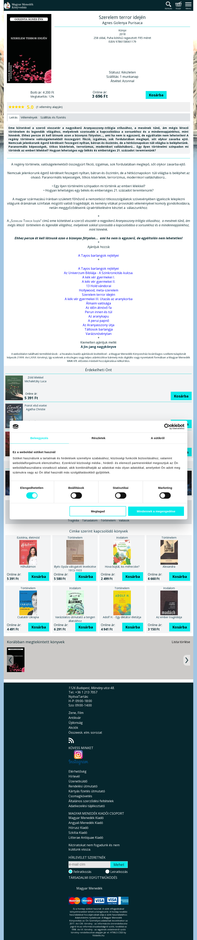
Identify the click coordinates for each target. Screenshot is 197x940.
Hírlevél (74, 776)
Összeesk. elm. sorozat (85, 732)
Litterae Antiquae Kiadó (85, 837)
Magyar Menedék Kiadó (86, 818)
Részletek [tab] (98, 437)
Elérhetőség (77, 771)
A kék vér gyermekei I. (98, 277)
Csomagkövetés (80, 796)
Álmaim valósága (98, 303)
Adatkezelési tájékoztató (86, 806)
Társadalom (90, 520)
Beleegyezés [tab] (39, 437)
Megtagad (98, 511)
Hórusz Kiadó (78, 827)
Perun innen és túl (98, 312)
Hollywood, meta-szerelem (98, 290)
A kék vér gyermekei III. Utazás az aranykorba (98, 299)
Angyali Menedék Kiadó (85, 823)
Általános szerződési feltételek (91, 801)
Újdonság (75, 722)
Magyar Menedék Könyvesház (18, 7)
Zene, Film (75, 713)
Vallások (124, 520)
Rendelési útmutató (83, 786)
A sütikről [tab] (158, 437)
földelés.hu (98, 935)
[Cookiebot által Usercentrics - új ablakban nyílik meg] (167, 426)
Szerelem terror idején (98, 294)
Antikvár (74, 718)
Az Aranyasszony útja (98, 325)
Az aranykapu (98, 316)
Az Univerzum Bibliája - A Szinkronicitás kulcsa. (98, 273)
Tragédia (73, 520)
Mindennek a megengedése (156, 511)
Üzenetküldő (77, 781)
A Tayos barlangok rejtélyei (98, 255)
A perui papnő (98, 320)
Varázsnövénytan (99, 333)
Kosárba (156, 95)
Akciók (73, 727)
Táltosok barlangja (98, 329)
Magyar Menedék (89, 888)
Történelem (108, 520)
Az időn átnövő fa (99, 307)
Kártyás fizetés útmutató (86, 791)
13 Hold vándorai (98, 286)
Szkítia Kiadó (77, 832)
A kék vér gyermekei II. (98, 281)
